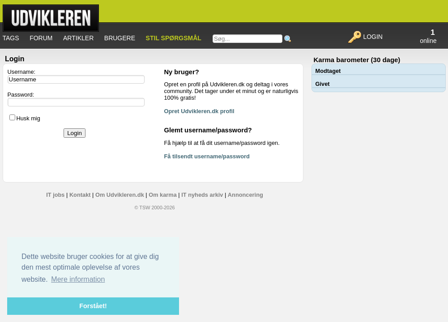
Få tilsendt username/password (207, 156)
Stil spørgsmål (173, 38)
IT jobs (55, 194)
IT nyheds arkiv (202, 194)
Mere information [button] (78, 279)
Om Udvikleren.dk (119, 194)
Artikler (78, 38)
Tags (11, 38)
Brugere (119, 38)
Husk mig (28, 118)
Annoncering (245, 194)
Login (365, 36)
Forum (41, 38)
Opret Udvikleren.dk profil (199, 111)
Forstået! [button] (93, 305)
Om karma (163, 194)
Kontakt (80, 194)
